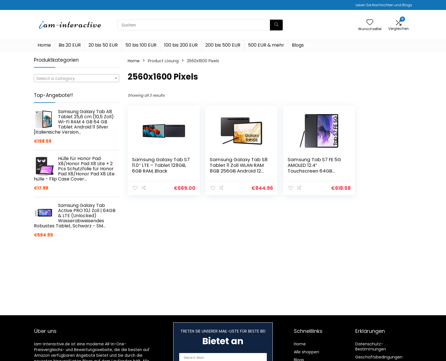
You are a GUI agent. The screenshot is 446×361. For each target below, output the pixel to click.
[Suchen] (276, 25)
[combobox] (76, 78)
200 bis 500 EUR (222, 45)
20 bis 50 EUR (103, 45)
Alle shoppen (306, 352)
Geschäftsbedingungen (378, 357)
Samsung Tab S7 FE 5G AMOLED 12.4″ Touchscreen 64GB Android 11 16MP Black (304, 168)
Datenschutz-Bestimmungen (370, 346)
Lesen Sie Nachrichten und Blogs (384, 5)
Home (44, 45)
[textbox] (76, 78)
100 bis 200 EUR (181, 45)
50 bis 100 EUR (140, 45)
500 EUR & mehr (266, 45)
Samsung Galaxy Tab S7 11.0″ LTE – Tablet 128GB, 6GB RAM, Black (157, 165)
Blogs (298, 45)
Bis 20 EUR (70, 45)
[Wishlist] (369, 22)
